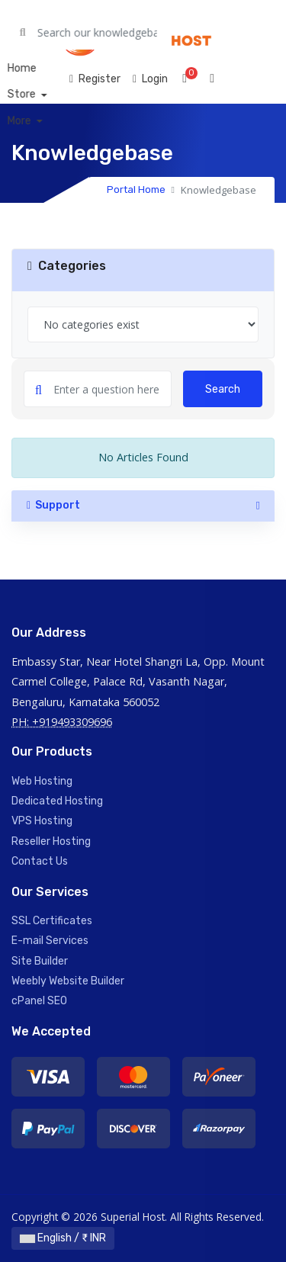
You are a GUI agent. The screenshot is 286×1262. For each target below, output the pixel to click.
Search (222, 389)
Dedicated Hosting (57, 801)
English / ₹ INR (63, 1237)
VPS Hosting (41, 820)
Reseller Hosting (51, 841)
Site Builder (39, 961)
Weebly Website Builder (67, 981)
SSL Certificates (51, 920)
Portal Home (136, 189)
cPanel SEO (39, 1000)
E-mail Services (49, 940)
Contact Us (39, 861)
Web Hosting (41, 781)
